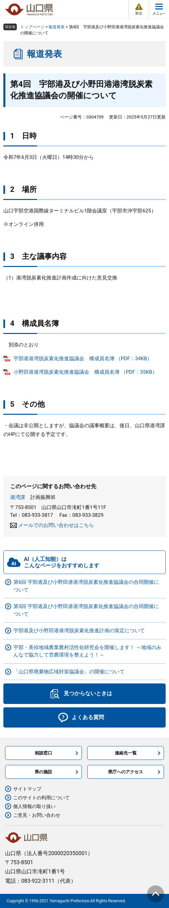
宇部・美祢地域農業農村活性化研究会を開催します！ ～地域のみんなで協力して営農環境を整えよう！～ (87, 651)
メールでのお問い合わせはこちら (56, 525)
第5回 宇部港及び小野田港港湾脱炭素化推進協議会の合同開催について (86, 610)
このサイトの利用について (41, 797)
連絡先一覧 (126, 752)
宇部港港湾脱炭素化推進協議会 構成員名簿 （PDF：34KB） (82, 359)
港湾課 (17, 497)
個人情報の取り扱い (34, 806)
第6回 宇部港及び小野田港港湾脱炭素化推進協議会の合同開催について (86, 586)
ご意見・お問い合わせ (36, 815)
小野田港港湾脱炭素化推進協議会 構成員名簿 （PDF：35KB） (85, 372)
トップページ (32, 27)
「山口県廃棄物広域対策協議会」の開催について (69, 672)
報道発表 (56, 27)
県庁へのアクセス (125, 771)
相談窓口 (43, 752)
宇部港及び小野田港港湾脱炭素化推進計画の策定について (79, 631)
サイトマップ (27, 789)
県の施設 (43, 771)
